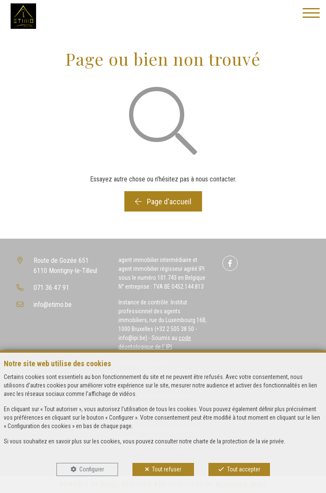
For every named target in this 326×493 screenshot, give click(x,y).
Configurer (91, 469)
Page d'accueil (163, 201)
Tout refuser (166, 469)
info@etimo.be (53, 305)
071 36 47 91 (51, 288)
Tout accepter (243, 469)
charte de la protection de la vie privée (238, 441)
